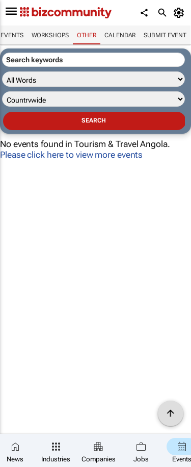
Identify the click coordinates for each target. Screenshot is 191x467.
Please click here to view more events (71, 155)
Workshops (50, 35)
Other (87, 35)
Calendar (119, 35)
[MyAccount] (180, 12)
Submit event (165, 35)
